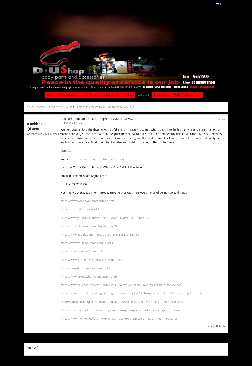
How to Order (89, 95)
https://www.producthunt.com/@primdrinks (90, 277)
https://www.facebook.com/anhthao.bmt (87, 201)
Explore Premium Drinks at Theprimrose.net (104, 107)
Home (50, 95)
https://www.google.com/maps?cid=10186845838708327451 (100, 235)
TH (219, 4)
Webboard (143, 95)
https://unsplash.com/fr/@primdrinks (85, 268)
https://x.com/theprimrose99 (80, 209)
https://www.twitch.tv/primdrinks (82, 251)
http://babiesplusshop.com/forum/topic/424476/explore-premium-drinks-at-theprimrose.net (122, 302)
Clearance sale (192, 95)
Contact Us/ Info (110, 95)
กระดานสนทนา (36, 107)
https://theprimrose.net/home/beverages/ (101, 159)
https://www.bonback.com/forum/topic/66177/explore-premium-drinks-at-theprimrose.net (120, 310)
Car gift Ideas (161, 95)
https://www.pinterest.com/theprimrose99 (89, 226)
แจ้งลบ (221, 119)
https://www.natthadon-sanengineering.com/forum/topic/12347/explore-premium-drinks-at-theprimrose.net (132, 293)
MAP (177, 95)
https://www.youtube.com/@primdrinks (87, 243)
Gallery (128, 95)
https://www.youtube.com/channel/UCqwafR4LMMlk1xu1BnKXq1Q (104, 218)
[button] (206, 95)
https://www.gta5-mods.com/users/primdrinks (91, 260)
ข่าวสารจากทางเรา (60, 107)
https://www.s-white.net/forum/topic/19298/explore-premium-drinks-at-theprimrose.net (119, 319)
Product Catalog (67, 95)
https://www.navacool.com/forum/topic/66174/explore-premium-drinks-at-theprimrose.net (121, 285)
